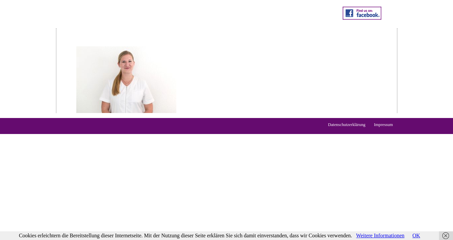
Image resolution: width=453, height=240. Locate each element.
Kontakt (232, 24)
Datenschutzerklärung (346, 124)
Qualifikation (173, 24)
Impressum (383, 124)
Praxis (206, 24)
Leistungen (111, 24)
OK (416, 235)
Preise (141, 24)
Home (82, 24)
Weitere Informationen (380, 235)
